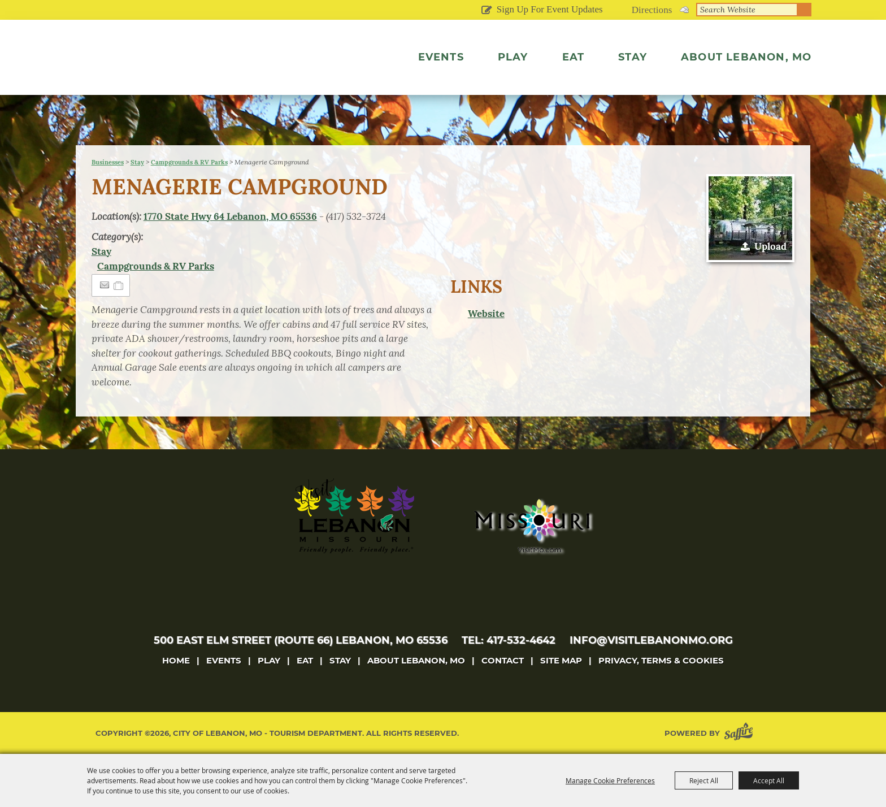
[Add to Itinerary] (119, 285)
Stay (632, 57)
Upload (770, 246)
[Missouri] (531, 525)
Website (486, 313)
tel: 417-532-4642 (508, 640)
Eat (573, 57)
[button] (750, 218)
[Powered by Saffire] (741, 733)
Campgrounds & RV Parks (189, 162)
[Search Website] (747, 9)
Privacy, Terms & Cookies (661, 660)
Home (176, 660)
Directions (652, 10)
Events (441, 57)
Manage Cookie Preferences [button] (610, 780)
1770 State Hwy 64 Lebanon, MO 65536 (230, 216)
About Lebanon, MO (746, 57)
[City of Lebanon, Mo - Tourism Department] (177, 70)
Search (804, 9)
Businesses (108, 162)
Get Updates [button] (487, 10)
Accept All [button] (768, 780)
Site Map (561, 660)
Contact (502, 660)
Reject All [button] (703, 780)
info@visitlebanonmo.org (651, 640)
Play (513, 57)
